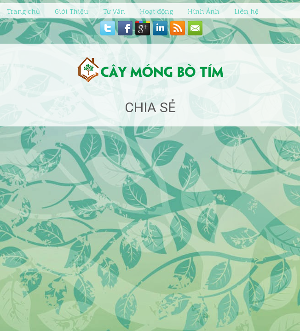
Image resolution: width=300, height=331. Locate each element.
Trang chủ (23, 11)
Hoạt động (156, 11)
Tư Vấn (114, 11)
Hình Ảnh (203, 11)
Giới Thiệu (71, 11)
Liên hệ (246, 11)
